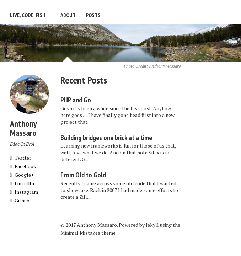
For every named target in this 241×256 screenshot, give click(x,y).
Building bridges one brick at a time (106, 137)
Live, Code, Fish (27, 14)
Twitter (20, 157)
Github (20, 200)
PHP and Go (75, 100)
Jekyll (152, 225)
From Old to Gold (83, 175)
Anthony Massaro (165, 66)
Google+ (22, 174)
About (68, 14)
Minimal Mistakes (80, 232)
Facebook (23, 166)
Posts (93, 14)
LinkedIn (22, 183)
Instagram (24, 191)
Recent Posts (83, 79)
